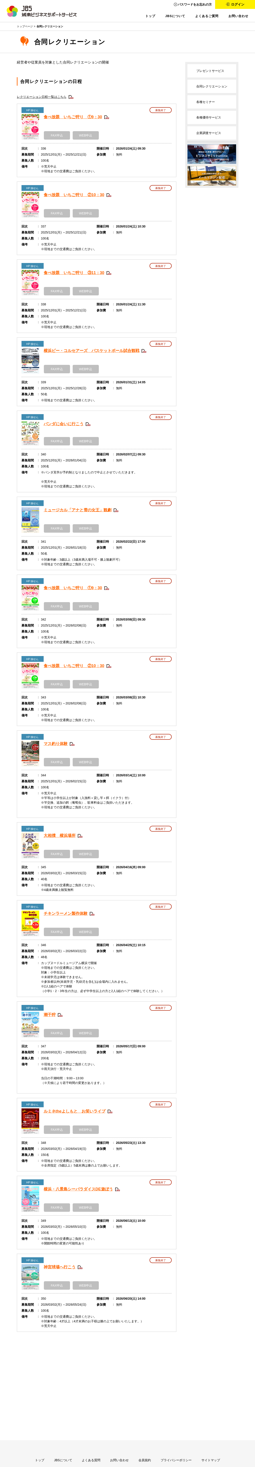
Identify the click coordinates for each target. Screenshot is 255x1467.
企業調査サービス (208, 133)
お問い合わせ (238, 16)
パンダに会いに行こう (64, 424)
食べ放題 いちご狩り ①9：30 (73, 117)
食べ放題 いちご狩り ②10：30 (74, 195)
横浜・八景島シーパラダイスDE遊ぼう (78, 1189)
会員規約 (144, 1460)
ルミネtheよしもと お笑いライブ (74, 1111)
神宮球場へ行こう (60, 1267)
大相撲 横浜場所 (60, 835)
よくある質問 (91, 1460)
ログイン (237, 4)
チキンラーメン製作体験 (66, 913)
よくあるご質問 (206, 16)
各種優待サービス (208, 117)
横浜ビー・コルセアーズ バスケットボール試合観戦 (91, 350)
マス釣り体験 (56, 743)
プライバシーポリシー (176, 1460)
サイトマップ (210, 1460)
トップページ (25, 26)
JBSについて (175, 16)
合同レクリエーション (211, 86)
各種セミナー (205, 102)
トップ (150, 16)
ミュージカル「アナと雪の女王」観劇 (77, 510)
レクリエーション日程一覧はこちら (41, 97)
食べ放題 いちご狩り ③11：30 (74, 273)
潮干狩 (50, 1014)
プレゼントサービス (210, 71)
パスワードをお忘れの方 (195, 4)
